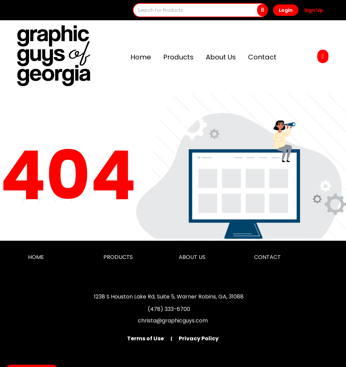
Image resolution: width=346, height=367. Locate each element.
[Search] (262, 10)
